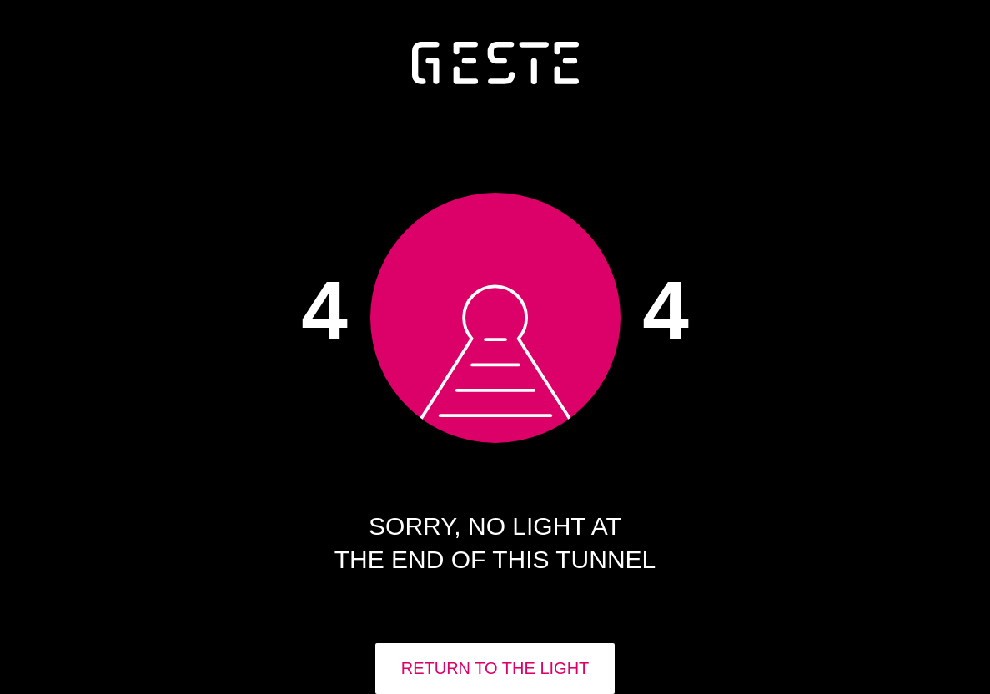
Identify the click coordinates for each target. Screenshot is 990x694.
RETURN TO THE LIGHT (495, 668)
